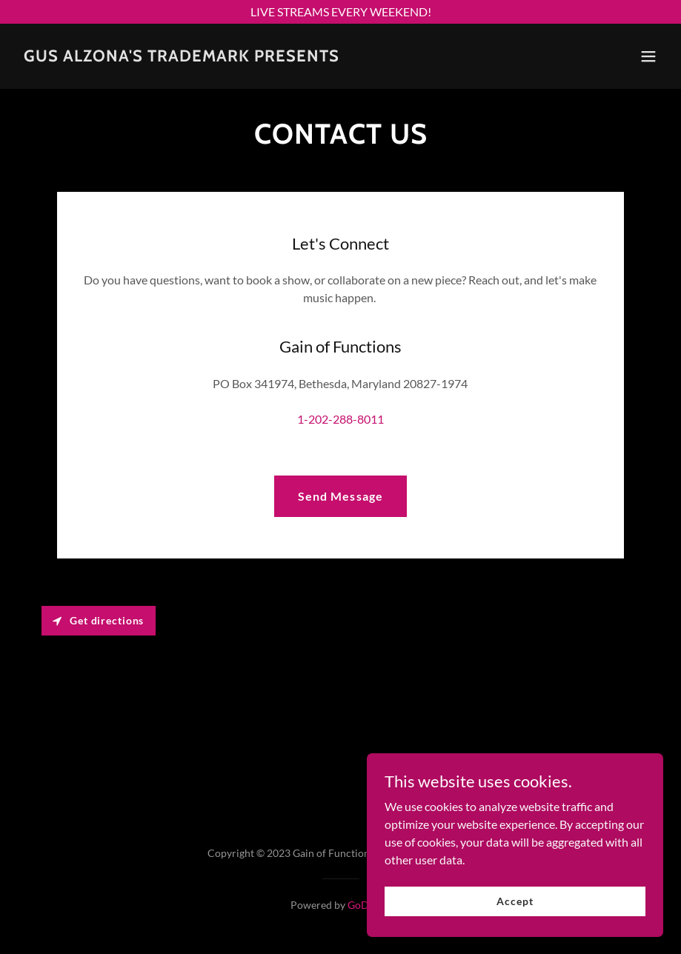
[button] (648, 56)
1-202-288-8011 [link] (340, 419)
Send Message (340, 496)
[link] (181, 57)
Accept (514, 901)
